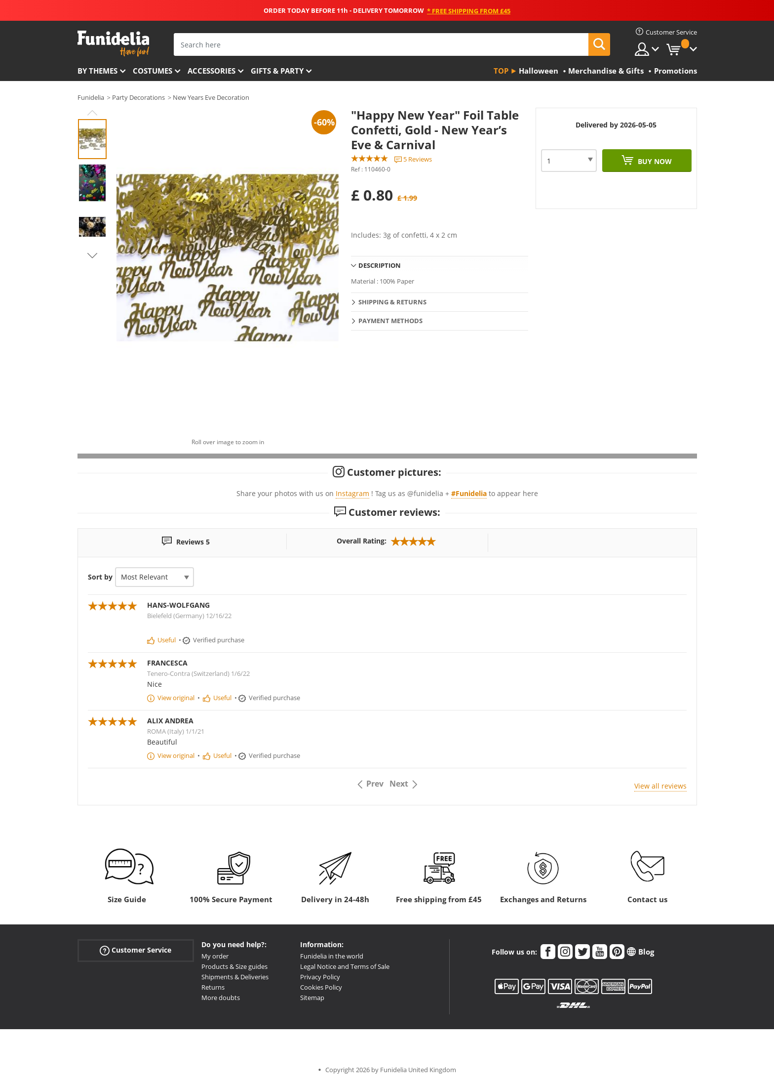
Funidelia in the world (331, 956)
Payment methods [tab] (390, 320)
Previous (92, 113)
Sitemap (312, 997)
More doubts (220, 997)
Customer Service (135, 950)
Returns (213, 987)
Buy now (654, 161)
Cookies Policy (321, 987)
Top (501, 71)
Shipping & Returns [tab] (392, 301)
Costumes (152, 71)
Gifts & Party (277, 71)
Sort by (100, 577)
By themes (97, 71)
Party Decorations (138, 97)
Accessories (211, 71)
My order (215, 956)
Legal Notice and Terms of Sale (344, 966)
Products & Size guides (234, 966)
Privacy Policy (320, 976)
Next (92, 255)
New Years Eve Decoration (211, 97)
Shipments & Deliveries (235, 976)
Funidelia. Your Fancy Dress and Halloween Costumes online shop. (113, 44)
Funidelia (90, 97)
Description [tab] (379, 265)
